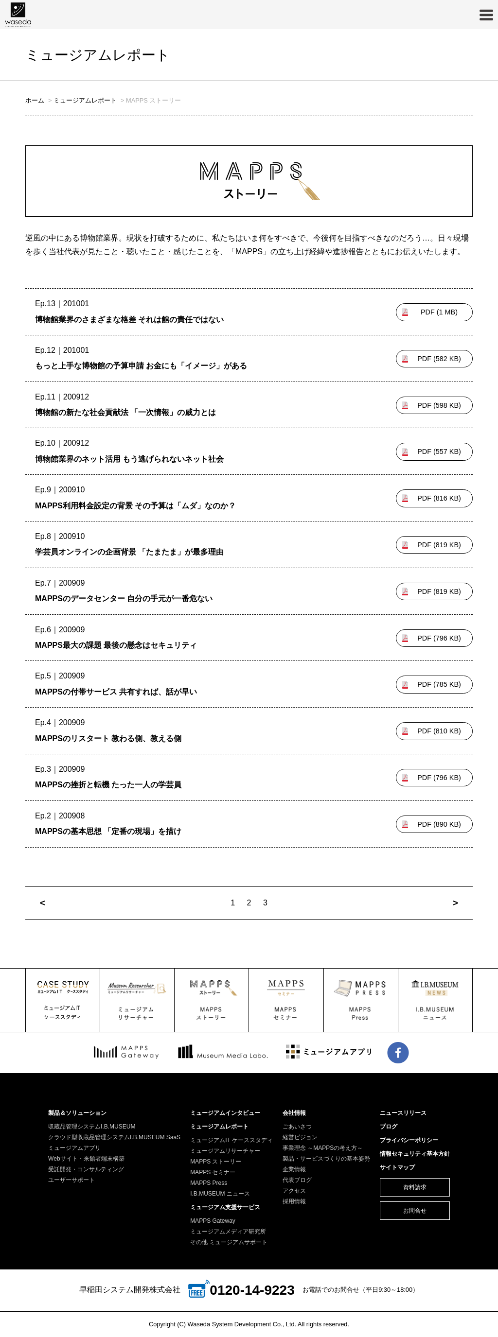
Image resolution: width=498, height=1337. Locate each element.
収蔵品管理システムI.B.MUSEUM (91, 1126)
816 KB (439, 498)
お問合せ (415, 1210)
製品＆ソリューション (77, 1113)
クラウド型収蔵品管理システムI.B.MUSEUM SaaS (114, 1137)
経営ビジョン (300, 1137)
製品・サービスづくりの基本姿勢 (326, 1158)
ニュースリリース (403, 1113)
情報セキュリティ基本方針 (415, 1153)
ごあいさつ (297, 1126)
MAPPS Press (208, 1183)
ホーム (34, 100)
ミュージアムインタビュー (225, 1113)
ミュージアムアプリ (74, 1148)
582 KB (439, 359)
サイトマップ (397, 1167)
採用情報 (294, 1201)
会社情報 (294, 1113)
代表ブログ (297, 1180)
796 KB (439, 638)
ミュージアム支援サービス (225, 1207)
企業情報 (294, 1169)
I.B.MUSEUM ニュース (220, 1193)
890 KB (439, 824)
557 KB (439, 451)
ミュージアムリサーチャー (225, 1150)
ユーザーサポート (71, 1180)
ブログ (388, 1126)
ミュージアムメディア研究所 (228, 1231)
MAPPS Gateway (212, 1220)
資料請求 (415, 1187)
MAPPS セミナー (212, 1172)
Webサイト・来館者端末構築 (86, 1158)
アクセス (294, 1190)
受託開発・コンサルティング (86, 1169)
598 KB (439, 405)
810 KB (439, 731)
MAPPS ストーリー (215, 1161)
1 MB (439, 312)
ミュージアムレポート (85, 100)
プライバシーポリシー (409, 1140)
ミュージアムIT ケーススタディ (231, 1140)
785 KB (439, 684)
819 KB (439, 545)
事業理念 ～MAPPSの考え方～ (323, 1148)
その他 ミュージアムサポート (228, 1242)
